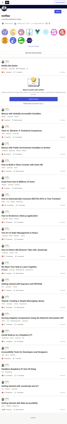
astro (3, 168)
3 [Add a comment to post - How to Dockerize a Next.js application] (18, 222)
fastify (13, 202)
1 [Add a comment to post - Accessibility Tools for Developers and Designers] (17, 358)
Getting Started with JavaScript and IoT (20, 386)
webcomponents (15, 321)
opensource (29, 270)
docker (16, 117)
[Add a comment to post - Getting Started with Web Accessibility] (7, 409)
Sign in (42, 103)
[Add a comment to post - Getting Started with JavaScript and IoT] (7, 392)
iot (3, 287)
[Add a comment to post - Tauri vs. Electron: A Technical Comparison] (6, 137)
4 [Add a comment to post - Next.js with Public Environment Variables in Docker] (17, 154)
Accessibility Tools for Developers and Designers (24, 352)
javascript (12, 69)
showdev (4, 270)
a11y (7, 355)
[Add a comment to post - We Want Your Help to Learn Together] (7, 273)
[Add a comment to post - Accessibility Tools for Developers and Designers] (6, 358)
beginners (16, 406)
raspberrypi (5, 338)
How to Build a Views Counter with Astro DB (22, 165)
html (3, 304)
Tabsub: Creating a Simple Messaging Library (22, 301)
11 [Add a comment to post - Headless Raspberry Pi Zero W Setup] (19, 375)
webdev (16, 236)
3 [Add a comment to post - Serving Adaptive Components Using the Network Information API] (18, 324)
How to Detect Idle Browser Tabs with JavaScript (24, 250)
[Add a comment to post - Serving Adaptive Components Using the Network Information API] (7, 324)
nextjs (4, 117)
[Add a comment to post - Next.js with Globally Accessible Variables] (6, 120)
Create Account (33, 99)
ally (3, 355)
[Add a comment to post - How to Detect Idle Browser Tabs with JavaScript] (7, 256)
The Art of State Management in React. (19, 233)
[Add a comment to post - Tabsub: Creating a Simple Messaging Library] (7, 307)
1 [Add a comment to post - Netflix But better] (17, 72)
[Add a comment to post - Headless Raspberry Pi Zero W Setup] (7, 375)
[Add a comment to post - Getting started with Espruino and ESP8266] (7, 290)
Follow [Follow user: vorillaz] (58, 11)
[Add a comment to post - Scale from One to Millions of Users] (6, 188)
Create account (60, 2)
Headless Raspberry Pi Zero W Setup (18, 369)
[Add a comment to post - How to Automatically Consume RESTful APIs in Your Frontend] (8, 205)
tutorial (22, 236)
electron (8, 134)
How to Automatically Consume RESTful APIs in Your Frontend (30, 199)
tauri (3, 134)
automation (19, 202)
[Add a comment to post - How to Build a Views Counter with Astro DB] (7, 171)
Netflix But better (9, 66)
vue (7, 202)
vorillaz (7, 61)
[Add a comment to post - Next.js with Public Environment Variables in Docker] (6, 154)
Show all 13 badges (33, 46)
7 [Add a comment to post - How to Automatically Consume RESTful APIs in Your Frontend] (20, 205)
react (3, 202)
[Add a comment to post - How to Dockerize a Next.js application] (7, 222)
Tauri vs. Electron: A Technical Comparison (21, 130)
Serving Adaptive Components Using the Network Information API (32, 318)
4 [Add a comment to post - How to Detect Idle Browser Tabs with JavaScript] (19, 256)
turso (16, 168)
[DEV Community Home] (7, 2)
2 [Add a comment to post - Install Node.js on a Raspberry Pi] (18, 341)
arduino (7, 389)
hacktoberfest (20, 270)
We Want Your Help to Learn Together (19, 267)
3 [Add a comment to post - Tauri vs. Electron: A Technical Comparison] (17, 137)
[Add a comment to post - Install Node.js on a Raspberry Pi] (7, 341)
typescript (12, 151)
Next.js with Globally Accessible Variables (21, 113)
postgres (4, 69)
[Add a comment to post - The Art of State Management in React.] (7, 239)
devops (17, 185)
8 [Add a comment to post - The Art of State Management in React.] (18, 239)
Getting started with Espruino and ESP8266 (21, 284)
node (11, 338)
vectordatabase (20, 69)
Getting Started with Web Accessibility (19, 403)
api (16, 253)
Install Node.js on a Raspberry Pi (16, 335)
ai (27, 69)
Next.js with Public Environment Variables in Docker (25, 147)
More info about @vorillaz (33, 53)
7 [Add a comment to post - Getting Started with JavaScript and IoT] (18, 393)
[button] (4, 32)
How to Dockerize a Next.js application (19, 216)
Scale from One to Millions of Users (18, 182)
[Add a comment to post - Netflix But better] (7, 72)
